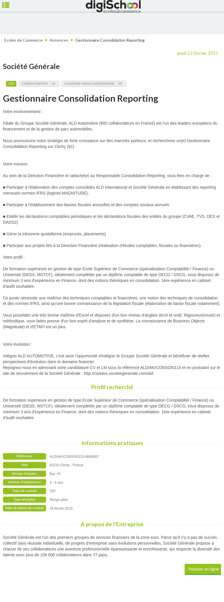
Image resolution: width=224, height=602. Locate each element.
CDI (11, 83)
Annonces (59, 40)
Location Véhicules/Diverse (89, 83)
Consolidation (34, 83)
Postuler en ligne (203, 569)
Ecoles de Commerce (23, 40)
